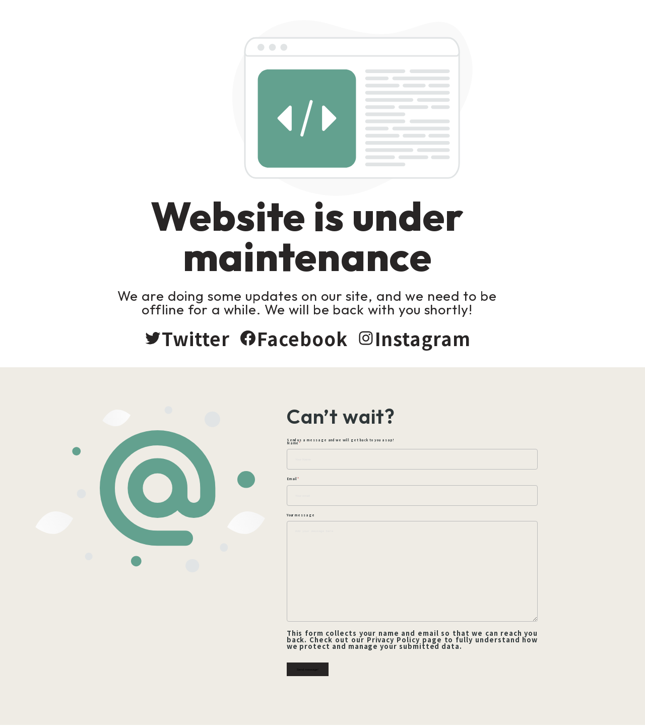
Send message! (343, 671)
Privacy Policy (404, 641)
